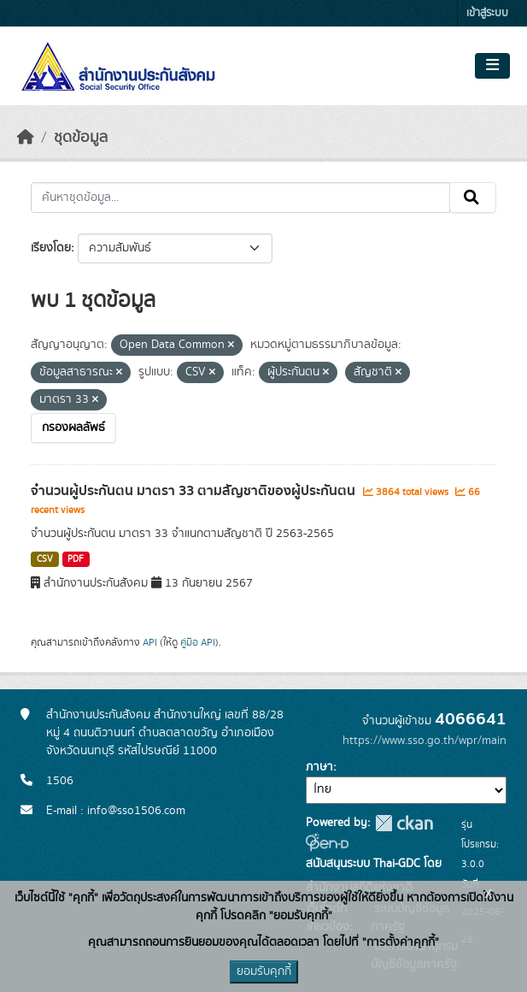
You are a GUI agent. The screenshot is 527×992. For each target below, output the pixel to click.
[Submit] (472, 197)
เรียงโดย (51, 248)
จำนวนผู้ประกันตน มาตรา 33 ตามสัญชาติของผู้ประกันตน (195, 491)
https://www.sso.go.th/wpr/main (425, 740)
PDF (75, 559)
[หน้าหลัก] (25, 138)
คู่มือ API (197, 642)
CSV (45, 559)
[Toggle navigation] (492, 66)
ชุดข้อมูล (81, 138)
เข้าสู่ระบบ (487, 13)
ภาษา (319, 767)
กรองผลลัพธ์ (73, 427)
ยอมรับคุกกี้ (264, 971)
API (150, 642)
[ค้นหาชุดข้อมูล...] (240, 197)
